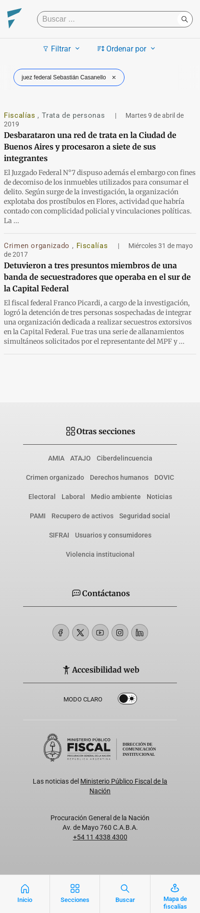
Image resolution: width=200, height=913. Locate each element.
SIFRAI (59, 535)
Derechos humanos (119, 477)
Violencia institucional (100, 554)
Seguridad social (144, 516)
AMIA (56, 458)
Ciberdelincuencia (124, 458)
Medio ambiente (116, 496)
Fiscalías (21, 115)
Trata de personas (74, 115)
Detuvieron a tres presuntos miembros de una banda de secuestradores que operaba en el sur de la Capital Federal (97, 277)
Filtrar (62, 48)
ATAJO (80, 458)
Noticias (159, 496)
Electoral (42, 496)
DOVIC (164, 477)
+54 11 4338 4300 (100, 837)
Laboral (73, 496)
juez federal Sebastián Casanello (70, 77)
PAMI (38, 516)
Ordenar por (128, 48)
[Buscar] (109, 19)
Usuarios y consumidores (113, 535)
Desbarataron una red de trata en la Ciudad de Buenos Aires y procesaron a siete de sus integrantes (90, 146)
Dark (127, 700)
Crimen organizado (38, 245)
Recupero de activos (82, 516)
